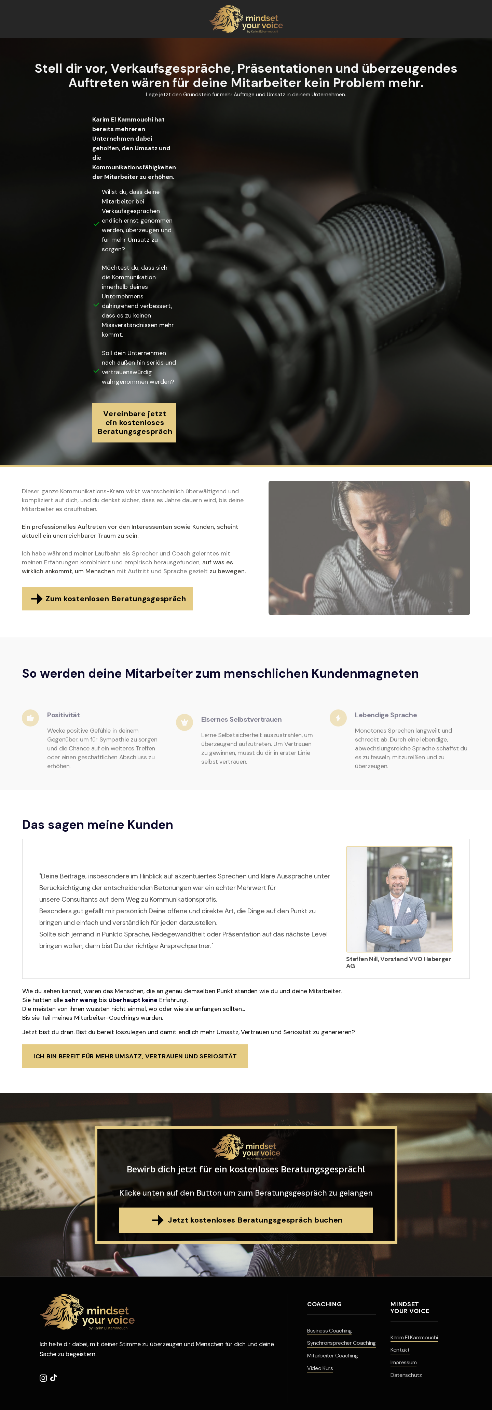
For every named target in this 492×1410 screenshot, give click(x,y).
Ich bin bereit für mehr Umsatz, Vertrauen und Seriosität (135, 1056)
